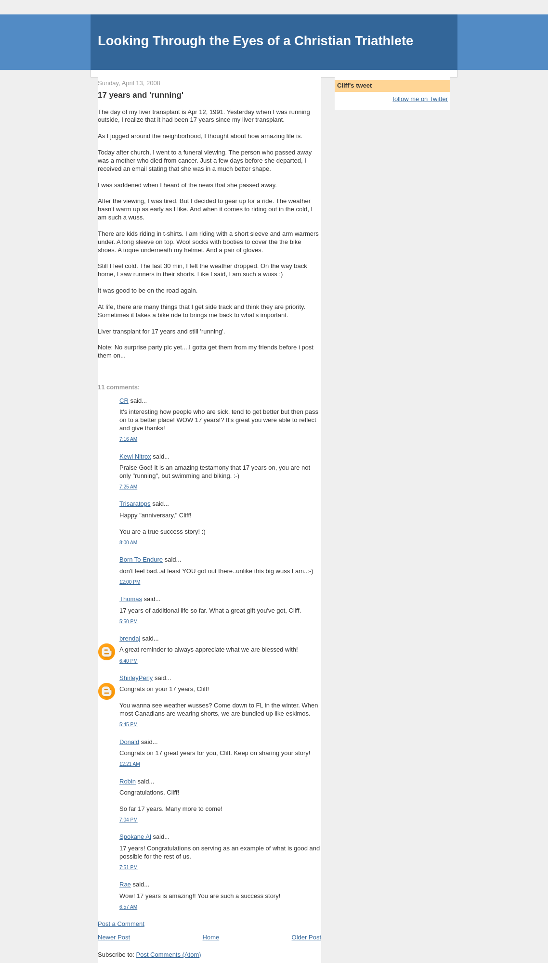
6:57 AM (128, 907)
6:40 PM (128, 661)
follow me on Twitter (420, 99)
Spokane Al (135, 836)
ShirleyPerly (136, 677)
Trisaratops (135, 503)
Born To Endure (141, 559)
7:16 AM (128, 439)
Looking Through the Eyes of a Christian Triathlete (255, 40)
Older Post (306, 937)
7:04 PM (128, 819)
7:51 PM (128, 867)
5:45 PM (128, 724)
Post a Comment (121, 923)
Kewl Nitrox (135, 456)
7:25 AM (128, 486)
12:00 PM (129, 582)
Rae (125, 884)
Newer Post (114, 937)
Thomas (130, 599)
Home (211, 937)
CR (124, 400)
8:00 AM (128, 542)
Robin (127, 781)
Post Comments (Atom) (168, 954)
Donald (129, 741)
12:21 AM (129, 764)
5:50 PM (128, 621)
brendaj (129, 638)
